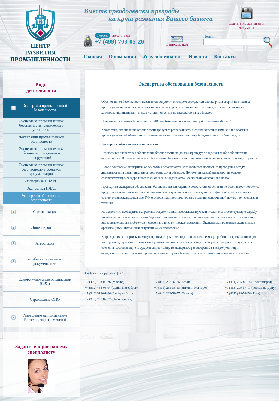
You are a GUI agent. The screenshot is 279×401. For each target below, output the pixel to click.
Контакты (225, 56)
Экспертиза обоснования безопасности (41, 198)
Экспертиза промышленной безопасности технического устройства (41, 125)
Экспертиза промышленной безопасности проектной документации (41, 169)
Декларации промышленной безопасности (41, 139)
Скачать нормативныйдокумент (247, 25)
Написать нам (177, 44)
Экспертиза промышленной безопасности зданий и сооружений (41, 153)
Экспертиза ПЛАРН (41, 181)
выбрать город (121, 35)
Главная (93, 56)
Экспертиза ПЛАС (41, 188)
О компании (122, 56)
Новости (198, 56)
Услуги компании (162, 56)
